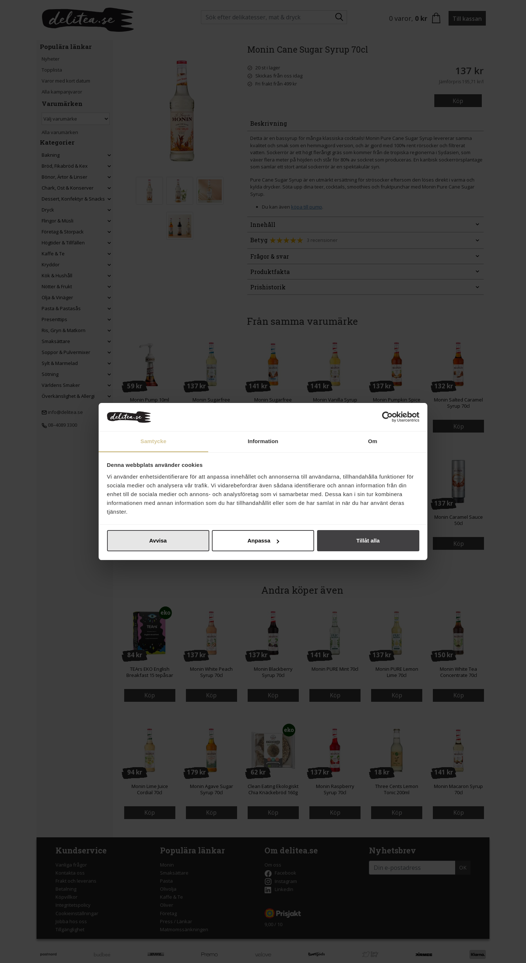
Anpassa (263, 540)
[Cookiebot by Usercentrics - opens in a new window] (387, 417)
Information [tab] (263, 441)
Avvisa (158, 540)
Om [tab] (372, 441)
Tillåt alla (368, 540)
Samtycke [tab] (154, 441)
